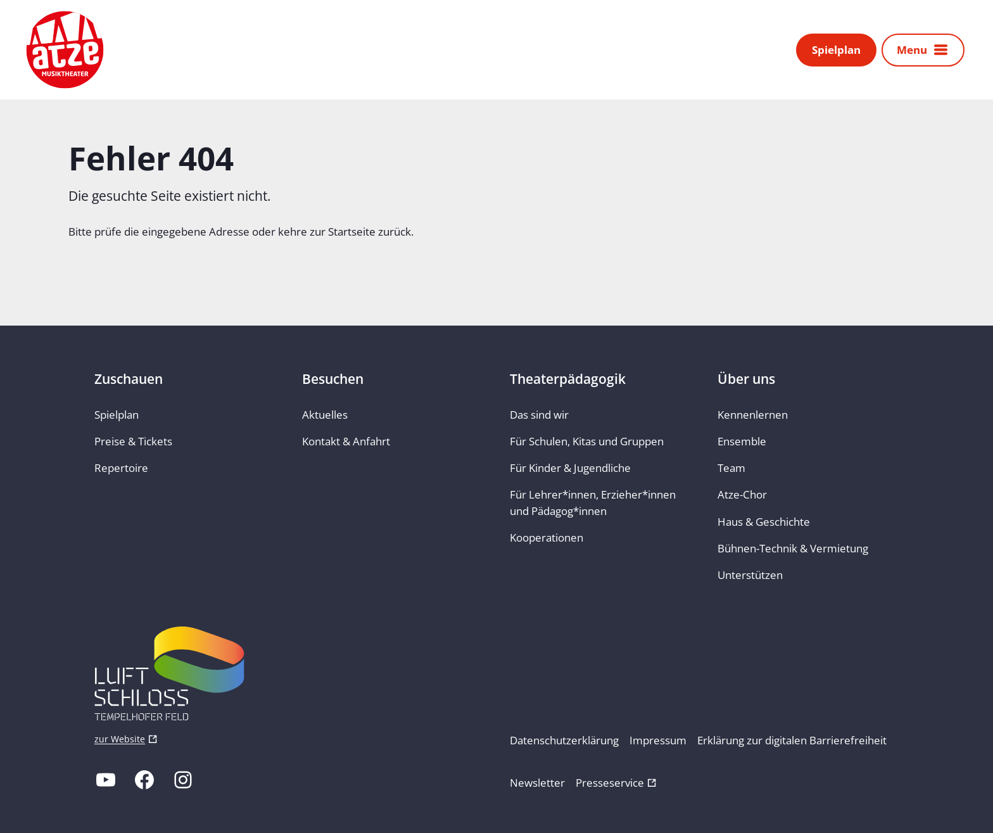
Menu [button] (912, 51)
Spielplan (836, 51)
